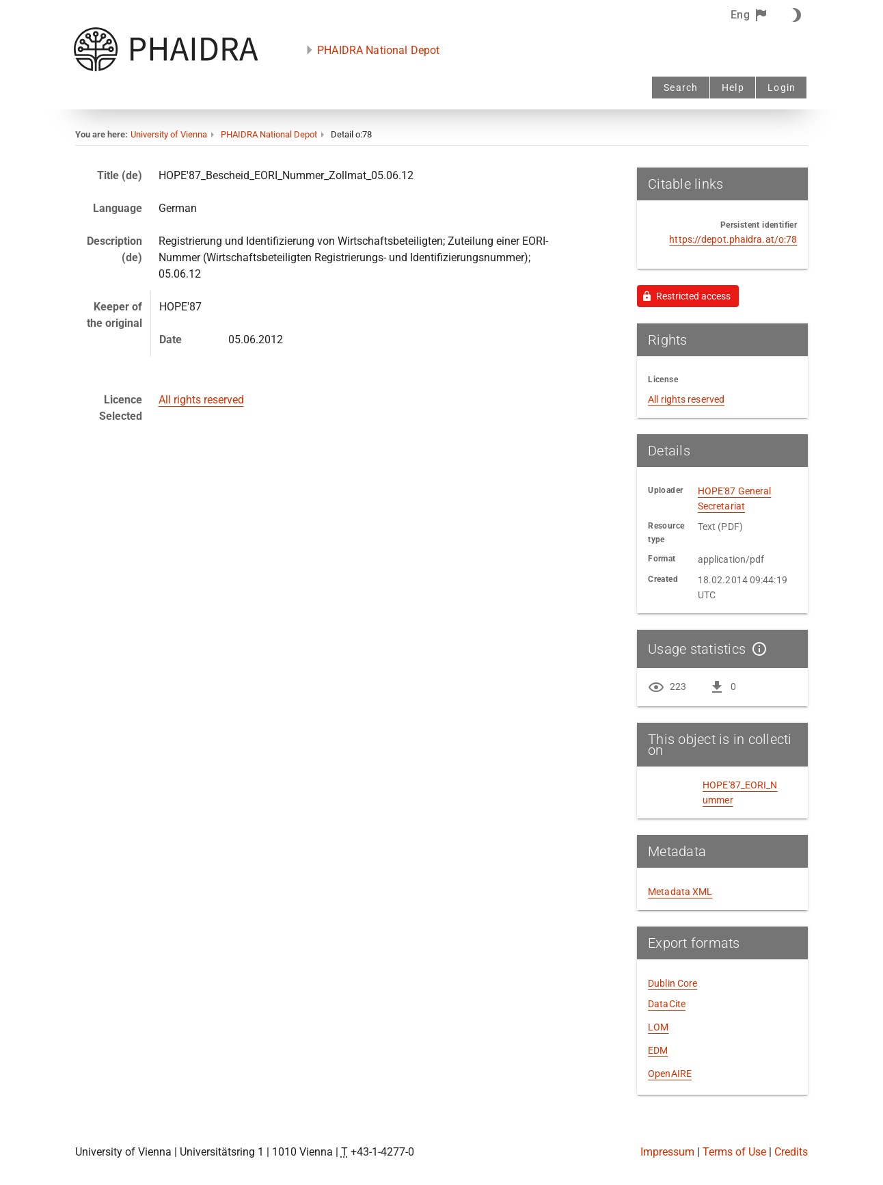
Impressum (667, 1151)
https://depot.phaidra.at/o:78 (733, 239)
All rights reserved (201, 399)
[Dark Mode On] (794, 15)
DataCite (666, 1003)
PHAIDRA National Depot (378, 50)
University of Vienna (169, 134)
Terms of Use (734, 1151)
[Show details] (756, 649)
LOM (658, 1027)
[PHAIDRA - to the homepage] (166, 68)
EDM (658, 1050)
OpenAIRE (670, 1073)
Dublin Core (672, 983)
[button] (749, 15)
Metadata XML (680, 891)
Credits (791, 1151)
